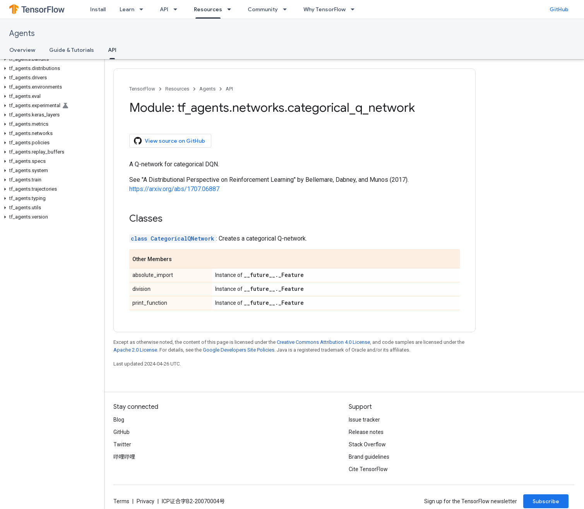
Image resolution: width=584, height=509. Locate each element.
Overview (22, 49)
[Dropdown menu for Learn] (143, 9)
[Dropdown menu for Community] (287, 9)
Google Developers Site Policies (238, 350)
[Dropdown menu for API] (177, 9)
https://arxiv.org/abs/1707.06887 (174, 189)
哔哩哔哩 (124, 457)
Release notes (366, 432)
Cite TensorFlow (368, 469)
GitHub (559, 9)
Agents (22, 33)
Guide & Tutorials (71, 49)
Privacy (145, 501)
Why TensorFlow (324, 9)
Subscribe (546, 501)
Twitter (122, 444)
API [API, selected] (112, 49)
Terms (121, 501)
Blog (118, 420)
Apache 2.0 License (135, 350)
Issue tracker (364, 420)
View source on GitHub (169, 141)
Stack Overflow (367, 444)
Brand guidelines (369, 457)
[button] (50, 59)
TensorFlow (142, 89)
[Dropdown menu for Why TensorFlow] (355, 9)
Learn (127, 9)
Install (98, 9)
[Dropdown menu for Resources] (231, 9)
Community (263, 9)
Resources (177, 89)
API (164, 9)
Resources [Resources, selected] (208, 9)
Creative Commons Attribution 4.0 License (323, 342)
